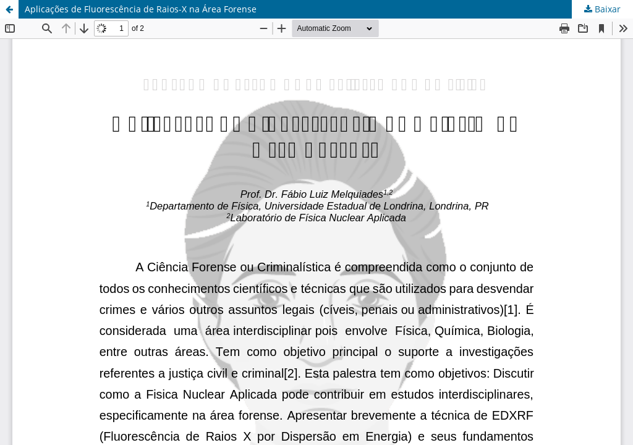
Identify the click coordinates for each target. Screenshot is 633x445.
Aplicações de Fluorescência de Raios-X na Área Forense (141, 9)
